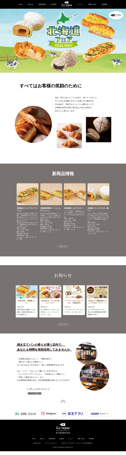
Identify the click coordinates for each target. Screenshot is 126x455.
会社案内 (53, 4)
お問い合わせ (37, 447)
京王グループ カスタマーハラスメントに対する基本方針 (77, 447)
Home (21, 4)
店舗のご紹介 (92, 4)
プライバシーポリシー (51, 447)
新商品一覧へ (63, 247)
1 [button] (61, 70)
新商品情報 (42, 4)
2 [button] (64, 70)
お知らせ (30, 4)
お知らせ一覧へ (63, 326)
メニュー (80, 4)
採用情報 (104, 4)
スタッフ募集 (38, 397)
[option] (63, 41)
